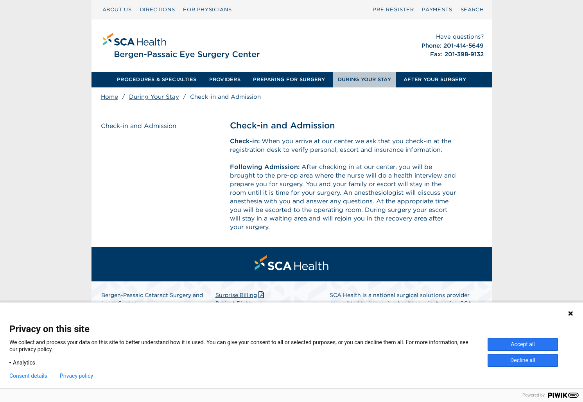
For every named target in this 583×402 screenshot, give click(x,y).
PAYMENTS (437, 9)
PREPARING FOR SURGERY (289, 79)
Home (109, 96)
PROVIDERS (224, 79)
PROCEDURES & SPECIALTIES (156, 79)
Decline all (522, 360)
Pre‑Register (393, 9)
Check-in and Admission (138, 126)
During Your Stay (154, 96)
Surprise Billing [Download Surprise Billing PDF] (240, 295)
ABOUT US (117, 9)
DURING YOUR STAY (364, 79)
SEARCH (472, 9)
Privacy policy (76, 376)
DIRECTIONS (157, 9)
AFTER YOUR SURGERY (435, 79)
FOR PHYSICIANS (207, 9)
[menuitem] (117, 10)
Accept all (523, 344)
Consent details (28, 376)
